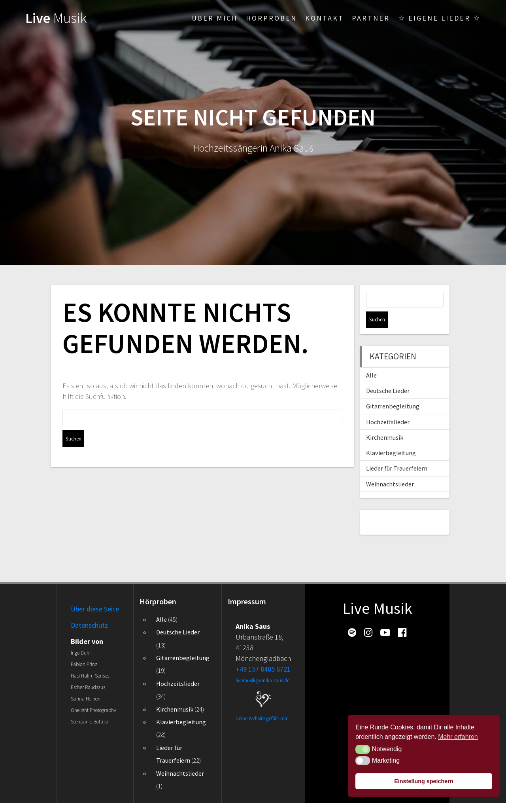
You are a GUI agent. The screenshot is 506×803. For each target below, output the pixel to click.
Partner (371, 18)
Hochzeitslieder (388, 405)
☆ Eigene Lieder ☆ (439, 18)
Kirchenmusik (384, 421)
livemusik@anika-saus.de (262, 680)
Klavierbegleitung (391, 436)
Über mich (215, 18)
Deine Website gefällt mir (261, 718)
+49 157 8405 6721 (263, 669)
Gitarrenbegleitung (392, 389)
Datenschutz (89, 625)
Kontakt (324, 18)
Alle (371, 359)
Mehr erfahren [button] (458, 736)
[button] (362, 749)
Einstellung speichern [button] (423, 781)
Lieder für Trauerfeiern (396, 452)
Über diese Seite (95, 608)
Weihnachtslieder (390, 467)
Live (56, 18)
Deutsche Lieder (388, 374)
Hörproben (271, 18)
